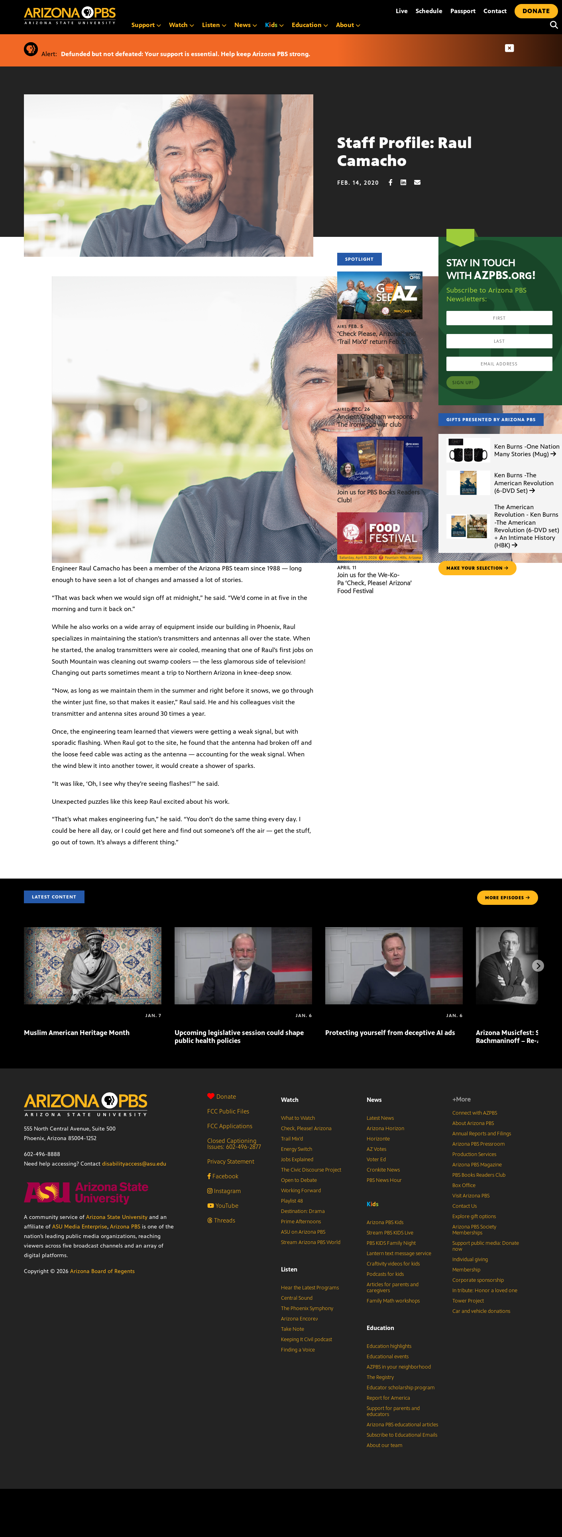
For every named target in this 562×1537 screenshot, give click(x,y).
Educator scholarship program (401, 1388)
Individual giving (470, 1259)
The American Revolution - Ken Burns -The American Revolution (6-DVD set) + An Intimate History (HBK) (526, 526)
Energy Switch (296, 1149)
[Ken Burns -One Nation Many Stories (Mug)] (468, 438)
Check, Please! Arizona (306, 1128)
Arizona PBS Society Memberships (474, 1230)
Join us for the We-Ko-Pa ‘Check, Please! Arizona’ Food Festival (374, 583)
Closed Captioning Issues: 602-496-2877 (234, 1143)
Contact (495, 11)
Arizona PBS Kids (385, 1222)
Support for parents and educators (393, 1411)
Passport (463, 11)
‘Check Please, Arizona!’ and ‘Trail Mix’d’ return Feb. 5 (376, 338)
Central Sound (296, 1298)
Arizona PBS (125, 1226)
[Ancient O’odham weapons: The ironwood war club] (379, 358)
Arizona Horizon (385, 1128)
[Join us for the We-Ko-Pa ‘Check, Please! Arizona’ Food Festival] (379, 516)
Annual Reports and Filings (481, 1134)
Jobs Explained (297, 1159)
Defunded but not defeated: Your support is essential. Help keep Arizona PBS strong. (185, 54)
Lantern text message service (399, 1253)
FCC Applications (229, 1126)
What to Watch (298, 1118)
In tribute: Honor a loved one (484, 1290)
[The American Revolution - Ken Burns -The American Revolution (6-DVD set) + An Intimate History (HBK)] (468, 514)
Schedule (429, 11)
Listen (214, 25)
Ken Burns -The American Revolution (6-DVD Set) (524, 482)
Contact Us (464, 1206)
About (348, 25)
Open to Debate (299, 1180)
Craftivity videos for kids (393, 1264)
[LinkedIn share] (407, 182)
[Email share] (421, 182)
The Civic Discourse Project (311, 1170)
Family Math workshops (393, 1301)
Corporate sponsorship (478, 1280)
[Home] (103, 15)
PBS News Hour (384, 1180)
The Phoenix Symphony (307, 1308)
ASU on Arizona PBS (303, 1232)
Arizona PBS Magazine (477, 1165)
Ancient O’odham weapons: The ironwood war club (375, 420)
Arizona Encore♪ (299, 1319)
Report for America (388, 1398)
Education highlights (389, 1346)
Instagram (224, 1191)
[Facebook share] (395, 182)
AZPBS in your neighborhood (399, 1367)
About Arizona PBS (473, 1123)
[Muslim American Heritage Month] (92, 931)
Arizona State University (116, 1217)
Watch (181, 25)
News (245, 25)
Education (310, 25)
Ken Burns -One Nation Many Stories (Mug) (527, 450)
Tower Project (468, 1301)
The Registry (380, 1377)
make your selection (477, 568)
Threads (221, 1220)
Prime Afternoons (301, 1222)
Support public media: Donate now (485, 1246)
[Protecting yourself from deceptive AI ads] (394, 931)
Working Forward (301, 1190)
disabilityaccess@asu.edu (134, 1163)
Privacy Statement (230, 1161)
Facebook (222, 1176)
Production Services (474, 1154)
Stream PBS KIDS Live (390, 1233)
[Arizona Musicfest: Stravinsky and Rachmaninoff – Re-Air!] (477, 1015)
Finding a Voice (298, 1350)
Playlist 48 (292, 1201)
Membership (466, 1270)
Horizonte (378, 1139)
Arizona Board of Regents (102, 1271)
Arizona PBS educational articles (402, 1425)
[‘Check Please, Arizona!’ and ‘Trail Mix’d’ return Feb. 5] (379, 275)
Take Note (292, 1329)
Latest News (380, 1118)
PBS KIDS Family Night (391, 1243)
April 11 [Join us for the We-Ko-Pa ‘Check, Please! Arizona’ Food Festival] (346, 567)
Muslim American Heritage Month (77, 1033)
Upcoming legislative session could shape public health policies (239, 1037)
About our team (385, 1445)
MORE (507, 897)
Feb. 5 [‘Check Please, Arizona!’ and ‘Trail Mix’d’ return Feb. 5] (350, 326)
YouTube (222, 1205)
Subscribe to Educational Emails (402, 1435)
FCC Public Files (228, 1111)
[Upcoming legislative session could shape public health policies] (243, 931)
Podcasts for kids (385, 1274)
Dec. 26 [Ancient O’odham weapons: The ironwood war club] (353, 409)
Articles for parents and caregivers (393, 1287)
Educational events (388, 1356)
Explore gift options (474, 1216)
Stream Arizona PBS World (310, 1242)
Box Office (464, 1185)
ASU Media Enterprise (79, 1226)
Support (146, 25)
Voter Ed (376, 1159)
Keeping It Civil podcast (306, 1339)
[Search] (552, 25)
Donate (221, 1096)
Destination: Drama (303, 1211)
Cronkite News (383, 1170)
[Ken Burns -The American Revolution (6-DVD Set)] (468, 471)
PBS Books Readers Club (478, 1175)
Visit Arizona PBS (470, 1196)
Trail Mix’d (292, 1139)
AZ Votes (376, 1149)
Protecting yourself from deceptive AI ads (390, 1033)
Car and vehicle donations (481, 1311)
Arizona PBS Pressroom (478, 1144)
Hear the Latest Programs (310, 1288)
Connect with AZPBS (474, 1113)
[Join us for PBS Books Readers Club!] (379, 441)
